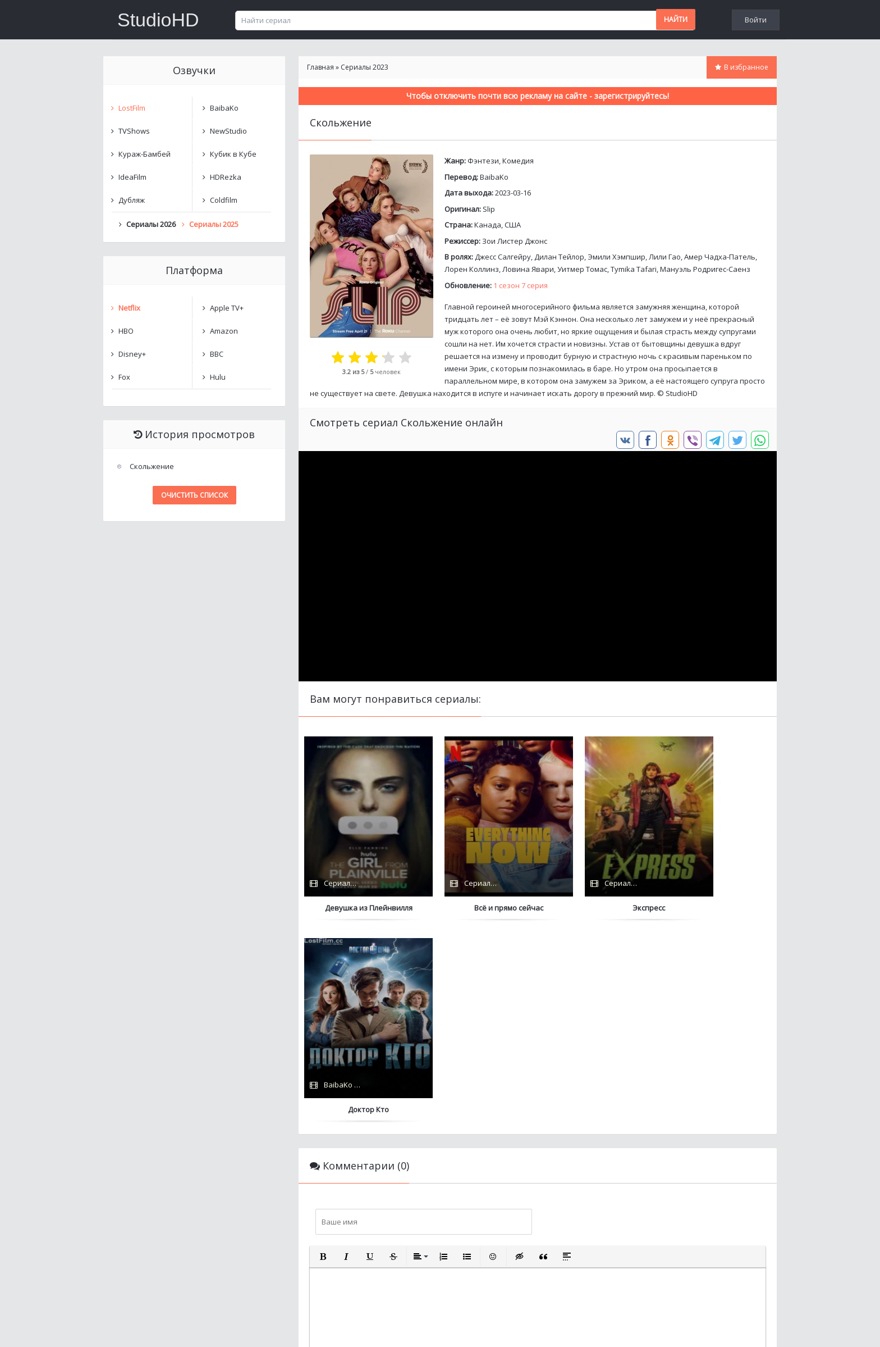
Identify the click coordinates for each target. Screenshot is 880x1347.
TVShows (134, 131)
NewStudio (228, 131)
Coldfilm (223, 200)
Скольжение (152, 466)
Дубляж (131, 200)
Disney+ (132, 354)
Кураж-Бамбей (144, 154)
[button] (322, 1055)
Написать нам (143, 1327)
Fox (124, 377)
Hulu (218, 377)
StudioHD (158, 19)
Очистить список (194, 495)
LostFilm (131, 108)
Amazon (224, 331)
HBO (126, 331)
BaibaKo (494, 177)
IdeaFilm (132, 177)
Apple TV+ (227, 308)
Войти (756, 20)
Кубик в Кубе (233, 154)
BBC (216, 354)
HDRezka (225, 177)
